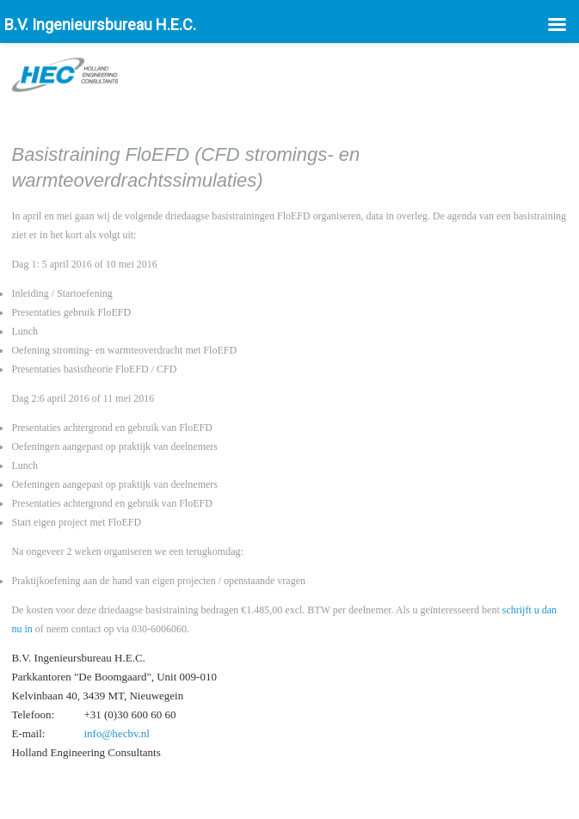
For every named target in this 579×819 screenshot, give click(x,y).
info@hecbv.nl (116, 733)
